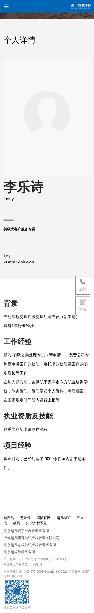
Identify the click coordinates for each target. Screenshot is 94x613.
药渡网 (37, 564)
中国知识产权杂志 (16, 564)
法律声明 (44, 559)
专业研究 (27, 559)
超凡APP (64, 518)
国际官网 (44, 518)
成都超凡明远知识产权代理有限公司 (32, 538)
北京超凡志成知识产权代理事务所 (30, 545)
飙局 (16, 523)
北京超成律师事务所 (19, 552)
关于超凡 (10, 559)
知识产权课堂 (36, 523)
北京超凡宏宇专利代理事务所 (26, 531)
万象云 (25, 518)
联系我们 (61, 559)
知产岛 (9, 518)
